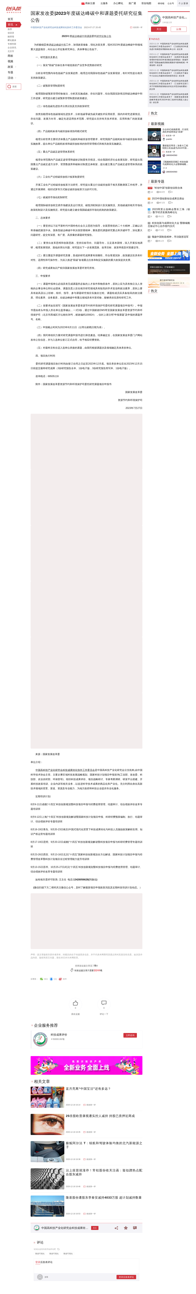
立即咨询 (130, 1035)
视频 (10, 61)
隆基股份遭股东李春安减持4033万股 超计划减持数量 (104, 1197)
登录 (37, 1262)
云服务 (104, 3)
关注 (95, 1228)
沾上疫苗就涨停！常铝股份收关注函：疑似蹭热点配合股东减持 (104, 1172)
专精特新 (12, 44)
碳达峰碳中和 (79, 36)
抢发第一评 (137, 27)
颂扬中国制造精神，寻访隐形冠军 (170, 236)
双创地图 (146, 3)
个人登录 (183, 3)
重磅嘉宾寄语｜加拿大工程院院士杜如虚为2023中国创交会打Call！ (175, 148)
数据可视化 (40, 1254)
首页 (10, 19)
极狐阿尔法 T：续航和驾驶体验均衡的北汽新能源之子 (104, 1145)
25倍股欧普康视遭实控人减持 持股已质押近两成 (100, 1116)
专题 (10, 72)
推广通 (132, 3)
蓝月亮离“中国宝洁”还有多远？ (88, 1088)
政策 (10, 66)
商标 (10, 55)
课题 (89, 36)
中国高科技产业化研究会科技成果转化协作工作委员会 (56, 27)
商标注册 (90, 3)
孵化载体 (12, 40)
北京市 (11, 51)
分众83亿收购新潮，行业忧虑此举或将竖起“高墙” (175, 130)
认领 (178, 29)
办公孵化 (118, 3)
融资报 (11, 36)
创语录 (11, 33)
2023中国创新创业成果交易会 (168, 198)
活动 (10, 77)
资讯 (10, 24)
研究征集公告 (104, 36)
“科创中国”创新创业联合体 (168, 188)
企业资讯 (12, 47)
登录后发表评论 (126, 1277)
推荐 (10, 29)
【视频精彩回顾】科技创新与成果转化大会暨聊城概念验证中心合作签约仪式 (175, 164)
